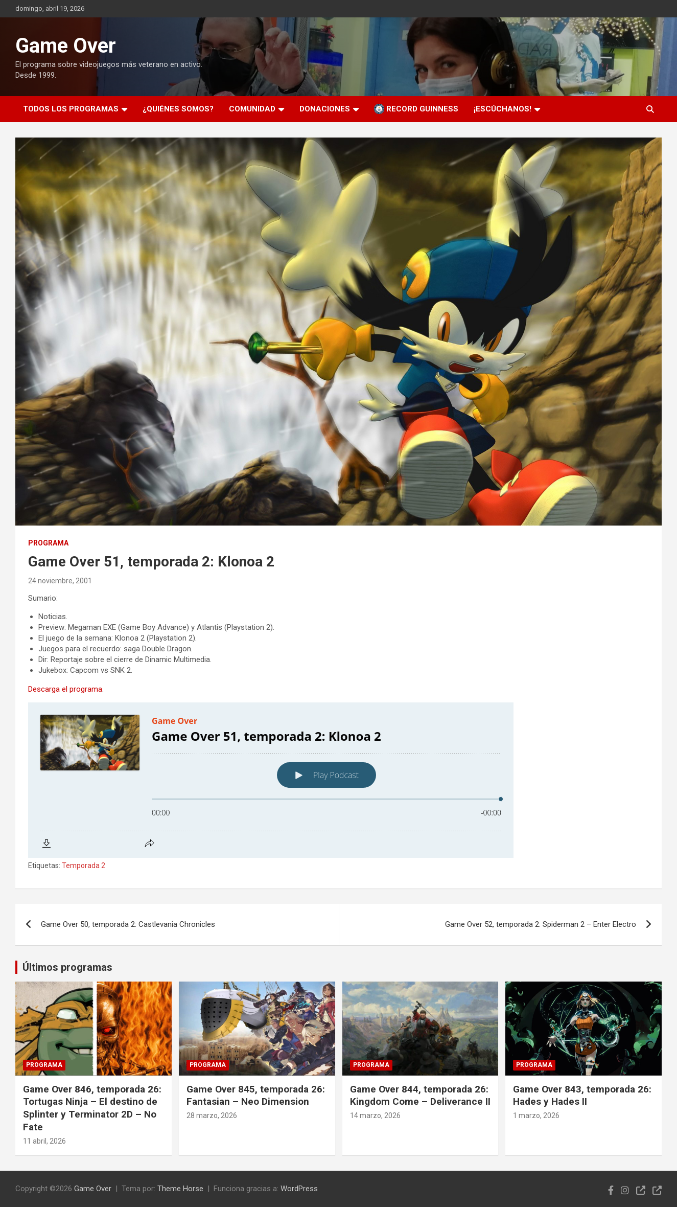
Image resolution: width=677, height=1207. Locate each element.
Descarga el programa (65, 689)
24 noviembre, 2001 (60, 581)
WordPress (299, 1188)
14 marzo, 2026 (375, 1115)
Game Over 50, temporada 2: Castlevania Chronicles (128, 924)
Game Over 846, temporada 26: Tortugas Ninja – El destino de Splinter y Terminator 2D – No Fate (92, 1108)
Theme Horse (180, 1188)
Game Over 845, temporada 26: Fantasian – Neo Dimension (255, 1095)
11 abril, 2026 (44, 1141)
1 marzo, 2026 (536, 1115)
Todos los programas (71, 108)
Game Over (65, 46)
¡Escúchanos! (502, 108)
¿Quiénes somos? (178, 108)
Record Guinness (416, 109)
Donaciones (324, 108)
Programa (48, 543)
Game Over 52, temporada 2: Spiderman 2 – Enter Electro (540, 924)
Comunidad (252, 108)
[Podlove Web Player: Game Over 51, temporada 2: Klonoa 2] (338, 780)
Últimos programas (67, 967)
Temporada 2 (83, 865)
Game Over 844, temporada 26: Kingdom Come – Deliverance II (420, 1095)
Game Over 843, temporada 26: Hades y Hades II (582, 1095)
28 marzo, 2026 (211, 1115)
